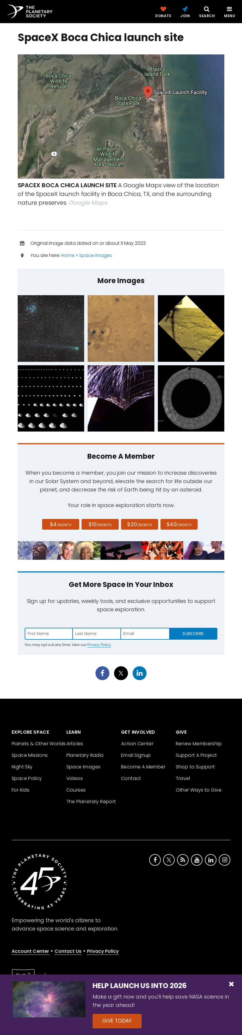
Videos (74, 778)
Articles (74, 743)
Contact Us (68, 951)
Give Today (117, 1020)
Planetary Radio (85, 755)
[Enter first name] (49, 634)
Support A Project (196, 755)
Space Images (95, 255)
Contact (131, 778)
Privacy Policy (99, 644)
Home (68, 255)
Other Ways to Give (199, 790)
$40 (179, 524)
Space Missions (30, 755)
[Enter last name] (97, 634)
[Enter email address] (145, 634)
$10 (100, 524)
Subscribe (193, 633)
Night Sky (22, 767)
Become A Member (143, 767)
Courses (76, 790)
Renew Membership (199, 743)
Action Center (137, 743)
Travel (183, 778)
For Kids (20, 790)
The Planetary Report (91, 801)
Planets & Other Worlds (39, 743)
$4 (61, 524)
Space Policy (27, 778)
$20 (139, 524)
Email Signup (136, 755)
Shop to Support (195, 767)
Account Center (30, 951)
